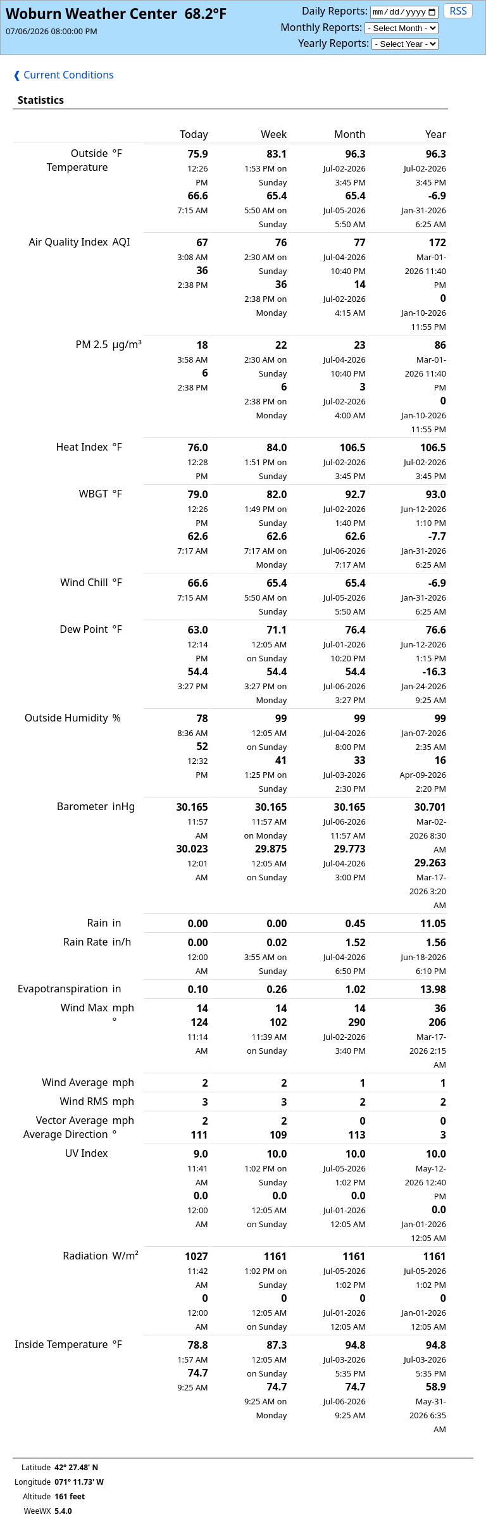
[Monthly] (401, 28)
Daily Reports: (370, 11)
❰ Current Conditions (63, 75)
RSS (458, 11)
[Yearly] (405, 44)
